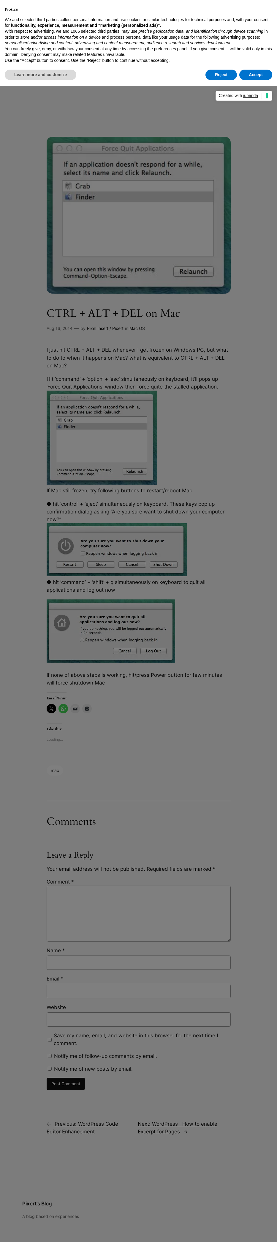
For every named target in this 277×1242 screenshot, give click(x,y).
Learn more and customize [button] (40, 74)
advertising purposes (240, 37)
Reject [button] (221, 74)
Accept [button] (256, 74)
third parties (108, 31)
